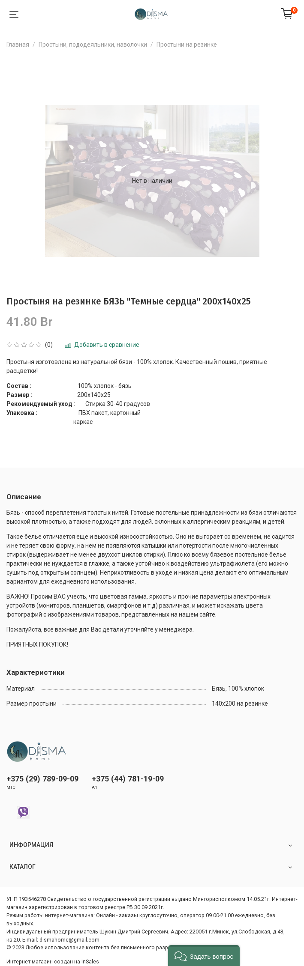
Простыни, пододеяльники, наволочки (93, 44)
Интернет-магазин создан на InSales (52, 961)
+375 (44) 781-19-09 (128, 778)
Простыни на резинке (187, 44)
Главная (17, 44)
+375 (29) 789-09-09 (42, 778)
